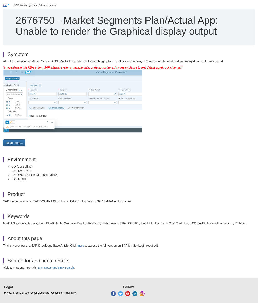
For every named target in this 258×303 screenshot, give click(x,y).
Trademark (70, 292)
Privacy (8, 292)
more (80, 245)
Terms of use (21, 292)
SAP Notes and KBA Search (56, 267)
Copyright (56, 292)
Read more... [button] (14, 143)
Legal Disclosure (40, 292)
